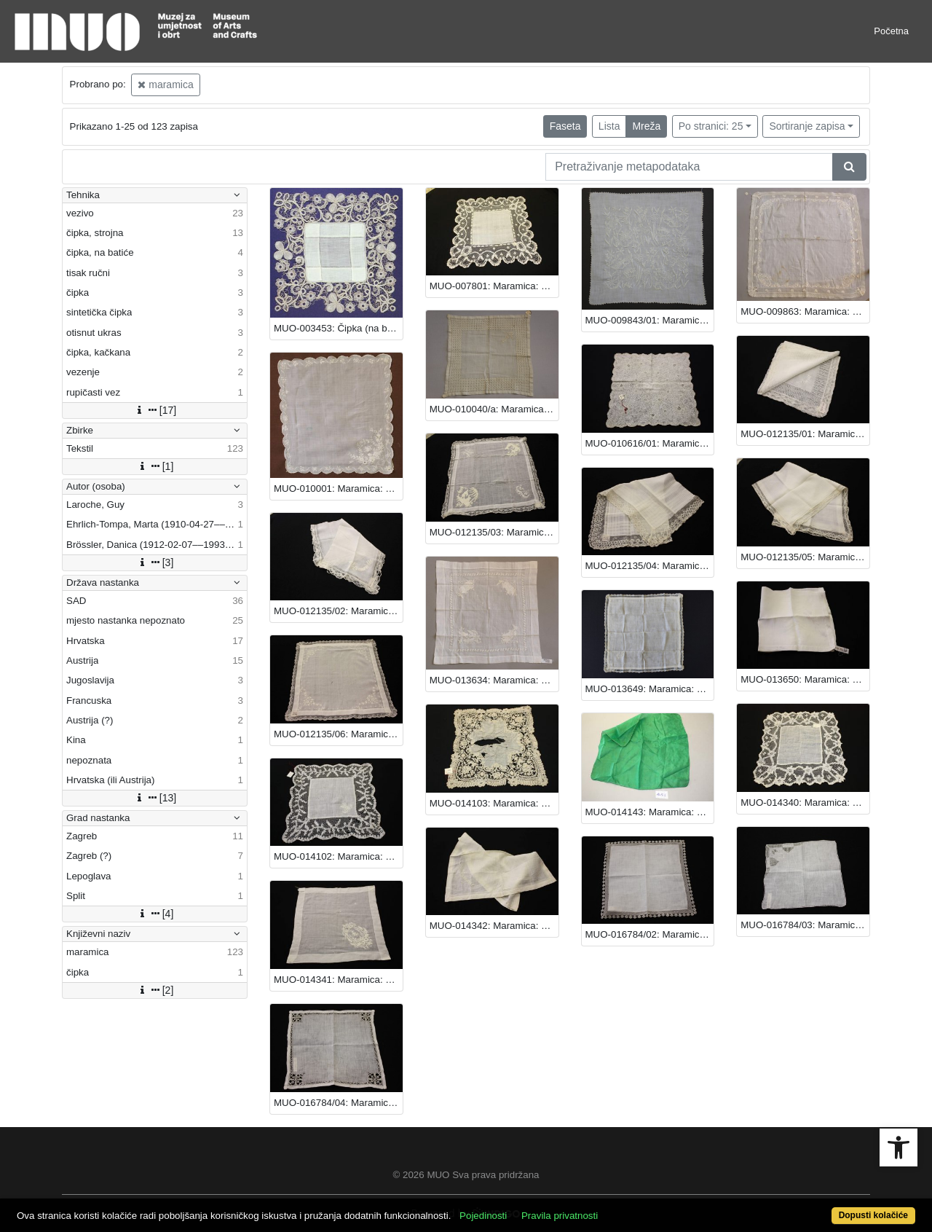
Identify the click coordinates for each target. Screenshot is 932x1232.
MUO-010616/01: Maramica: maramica (649, 443)
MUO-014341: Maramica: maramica (338, 979)
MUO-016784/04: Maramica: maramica (338, 1102)
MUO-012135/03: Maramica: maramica (494, 532)
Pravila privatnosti (559, 1215)
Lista (609, 126)
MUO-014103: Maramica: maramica (494, 803)
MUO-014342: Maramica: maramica (494, 925)
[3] (155, 562)
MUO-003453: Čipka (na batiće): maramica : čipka (338, 328)
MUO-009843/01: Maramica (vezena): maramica (649, 320)
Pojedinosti (483, 1215)
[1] (155, 466)
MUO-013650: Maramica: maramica (805, 679)
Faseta (565, 126)
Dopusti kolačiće (873, 1215)
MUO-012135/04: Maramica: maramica (649, 565)
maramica (165, 84)
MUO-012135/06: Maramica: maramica (338, 734)
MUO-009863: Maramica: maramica (805, 311)
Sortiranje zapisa (807, 126)
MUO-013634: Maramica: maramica (494, 680)
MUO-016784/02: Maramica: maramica (649, 934)
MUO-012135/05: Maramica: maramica (805, 557)
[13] (154, 798)
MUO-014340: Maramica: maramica (805, 802)
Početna (891, 30)
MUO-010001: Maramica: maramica (338, 488)
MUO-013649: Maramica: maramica (649, 688)
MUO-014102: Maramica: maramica (338, 856)
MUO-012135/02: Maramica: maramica (338, 610)
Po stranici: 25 (711, 126)
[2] (155, 990)
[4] (155, 913)
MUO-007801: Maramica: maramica (494, 285)
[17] (154, 410)
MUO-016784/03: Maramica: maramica (805, 924)
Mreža (646, 126)
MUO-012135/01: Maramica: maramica (805, 433)
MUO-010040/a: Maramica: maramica (494, 409)
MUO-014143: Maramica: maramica (649, 812)
